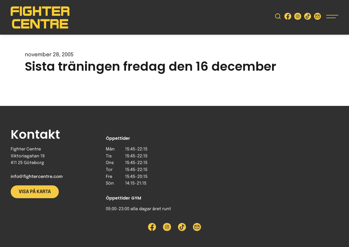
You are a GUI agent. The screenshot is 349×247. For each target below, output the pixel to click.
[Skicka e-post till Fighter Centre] (317, 17)
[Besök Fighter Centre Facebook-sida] (287, 17)
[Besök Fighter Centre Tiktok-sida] (307, 17)
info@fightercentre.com (37, 176)
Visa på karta (35, 191)
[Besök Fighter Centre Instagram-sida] (297, 17)
